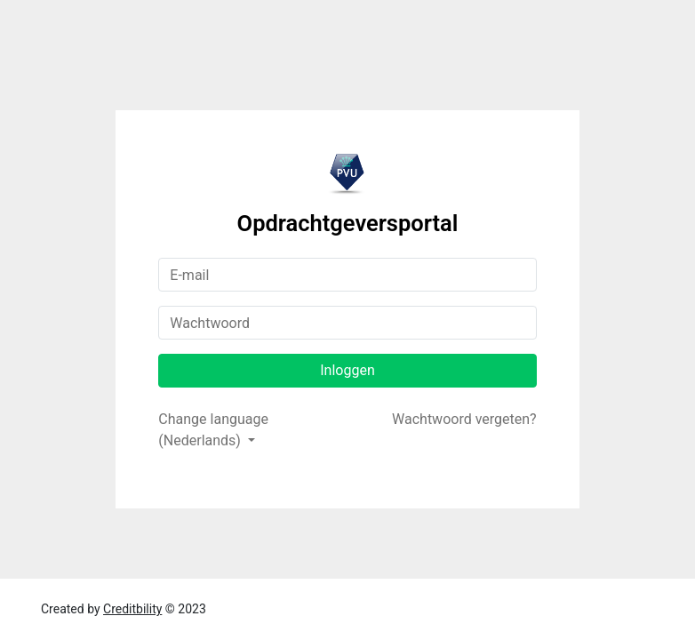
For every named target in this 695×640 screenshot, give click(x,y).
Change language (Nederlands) (213, 430)
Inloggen (347, 370)
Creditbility (132, 609)
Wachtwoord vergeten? (464, 419)
